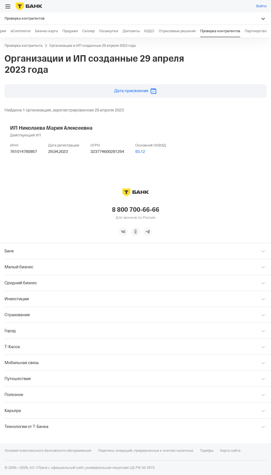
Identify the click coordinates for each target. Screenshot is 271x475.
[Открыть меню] (7, 6)
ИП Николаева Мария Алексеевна (51, 128)
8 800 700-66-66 (135, 210)
